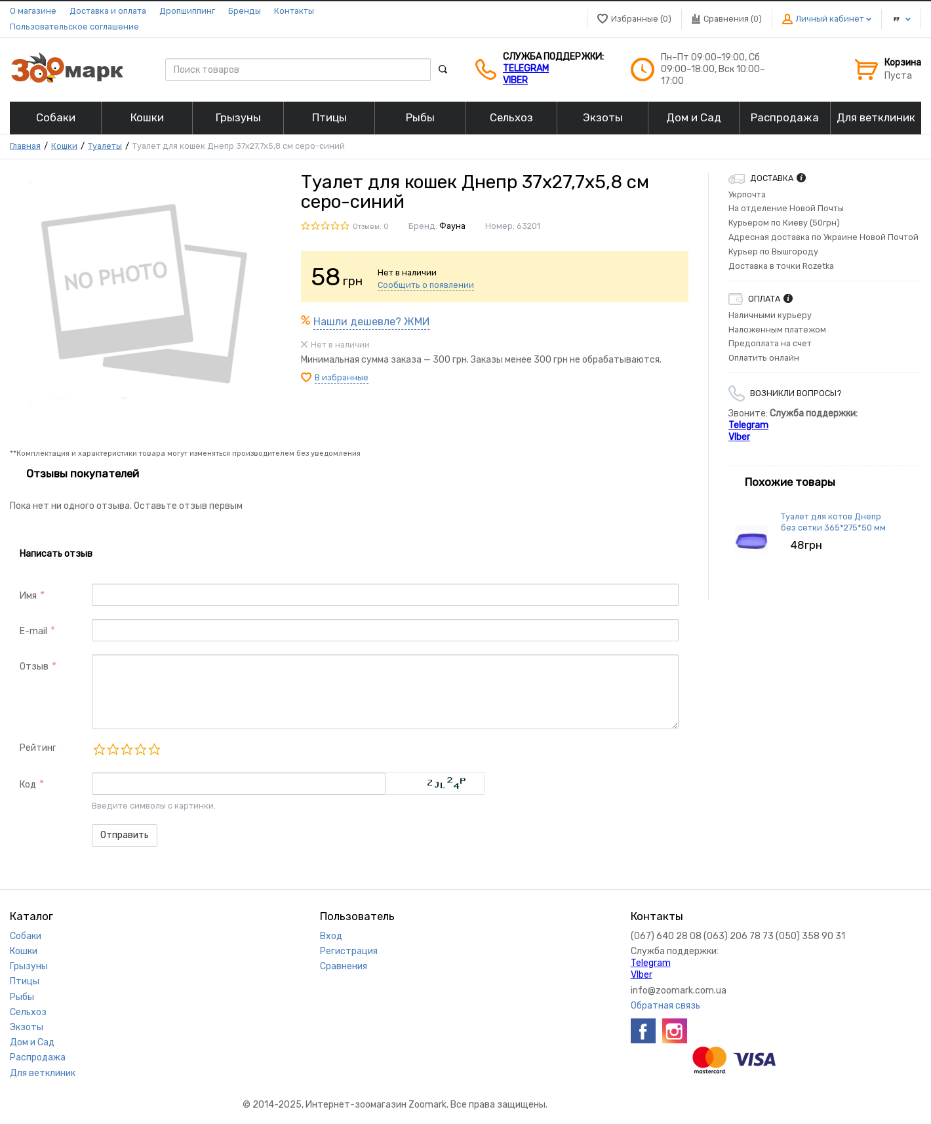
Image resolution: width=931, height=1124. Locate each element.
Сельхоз (28, 1012)
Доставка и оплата (107, 11)
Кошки (64, 146)
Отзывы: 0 (371, 226)
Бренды (244, 11)
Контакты (294, 11)
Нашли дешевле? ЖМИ (371, 321)
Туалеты (105, 146)
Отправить (124, 835)
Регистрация (349, 951)
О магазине (33, 11)
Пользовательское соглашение (74, 26)
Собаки (25, 936)
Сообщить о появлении (426, 285)
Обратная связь (665, 1005)
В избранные (341, 377)
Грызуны (29, 966)
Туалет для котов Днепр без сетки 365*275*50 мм (833, 522)
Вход (331, 936)
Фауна (452, 226)
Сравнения (343, 966)
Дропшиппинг (187, 11)
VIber (515, 80)
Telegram (526, 68)
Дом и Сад (32, 1042)
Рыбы (22, 997)
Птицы (24, 981)
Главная (25, 146)
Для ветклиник (42, 1073)
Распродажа (38, 1057)
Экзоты (26, 1027)
